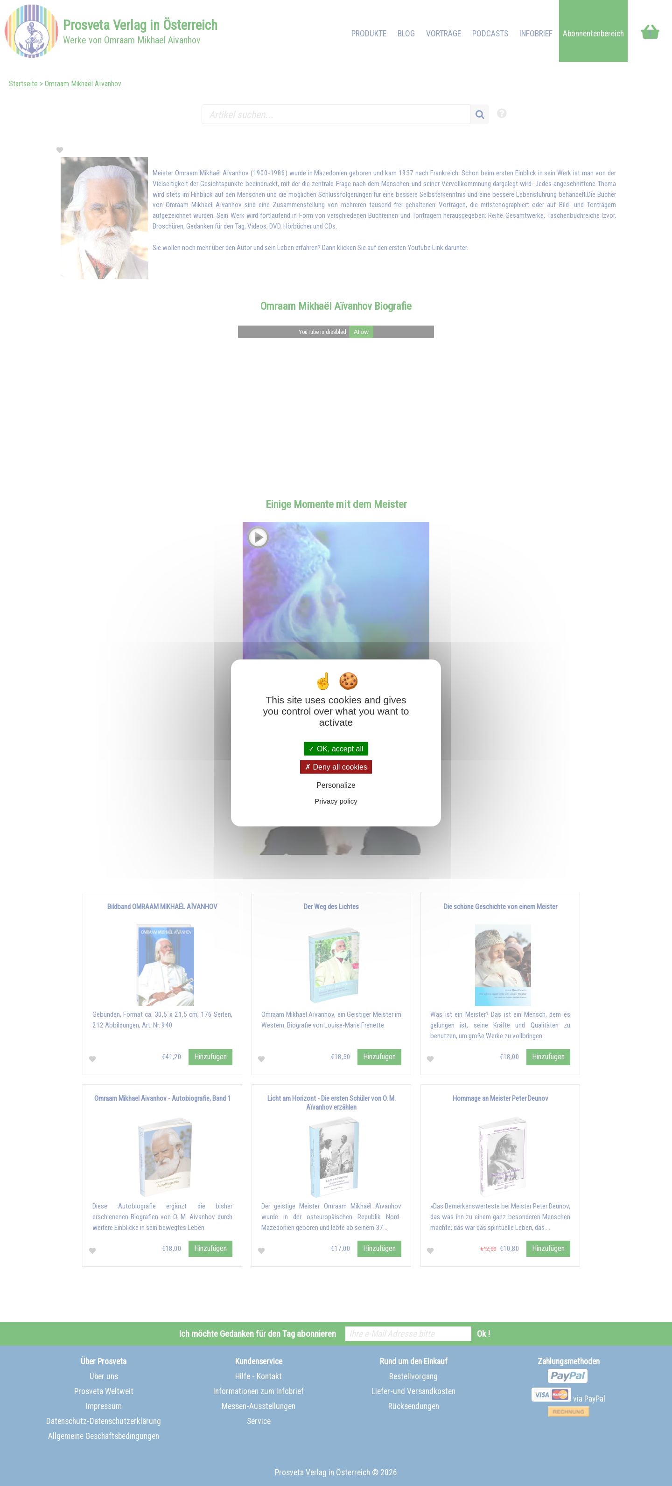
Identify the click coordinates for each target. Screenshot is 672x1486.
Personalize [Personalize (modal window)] (336, 785)
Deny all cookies (336, 767)
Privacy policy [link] (336, 801)
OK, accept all (335, 749)
